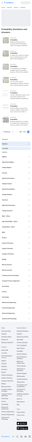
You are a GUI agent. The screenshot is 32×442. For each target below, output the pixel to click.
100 (20, 132)
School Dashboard (6, 356)
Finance (3, 401)
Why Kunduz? (21, 401)
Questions (9, 7)
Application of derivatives (21, 369)
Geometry (4, 369)
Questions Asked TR (7, 342)
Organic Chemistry (6, 378)
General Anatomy (22, 354)
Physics (3, 372)
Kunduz (3, 7)
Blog (18, 404)
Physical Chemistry (7, 375)
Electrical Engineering (7, 414)
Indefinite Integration (23, 394)
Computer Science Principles (6, 390)
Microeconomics (6, 386)
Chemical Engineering (7, 411)
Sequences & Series (22, 336)
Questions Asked (6, 336)
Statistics (16, 7)
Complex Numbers (22, 379)
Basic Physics (21, 348)
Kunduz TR (4, 339)
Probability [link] (22, 7)
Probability (13, 40)
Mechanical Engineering (4, 408)
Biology (3, 383)
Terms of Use (20, 415)
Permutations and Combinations (22, 385)
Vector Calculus (21, 366)
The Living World (22, 345)
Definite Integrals (22, 373)
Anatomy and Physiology (5, 418)
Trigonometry (21, 382)
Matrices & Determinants (21, 362)
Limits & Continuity (22, 342)
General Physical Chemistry (21, 357)
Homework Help (6, 331)
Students (4, 334)
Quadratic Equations (23, 331)
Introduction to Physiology (21, 390)
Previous (6, 132)
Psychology (4, 404)
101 (24, 132)
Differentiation (21, 376)
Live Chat (4, 353)
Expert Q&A (4, 350)
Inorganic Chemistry (7, 381)
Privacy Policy (21, 412)
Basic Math (20, 339)
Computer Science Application (6, 394)
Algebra (3, 360)
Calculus (3, 363)
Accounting (4, 398)
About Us (19, 399)
